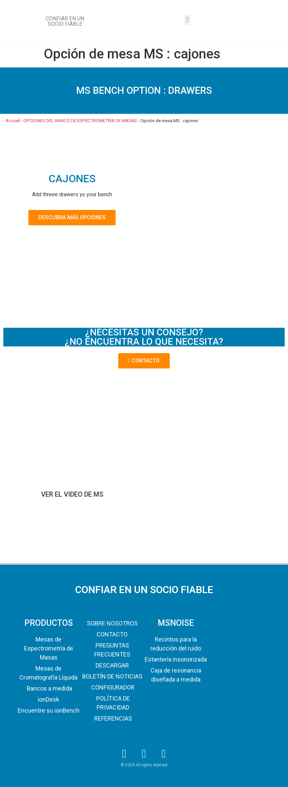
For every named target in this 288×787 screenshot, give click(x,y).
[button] (187, 19)
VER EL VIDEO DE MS (72, 494)
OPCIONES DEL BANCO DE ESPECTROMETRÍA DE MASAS (80, 120)
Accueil (13, 120)
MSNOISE (176, 623)
